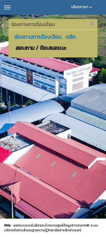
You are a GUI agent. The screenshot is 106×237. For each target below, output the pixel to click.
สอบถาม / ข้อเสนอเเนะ (40, 48)
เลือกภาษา (81, 7)
